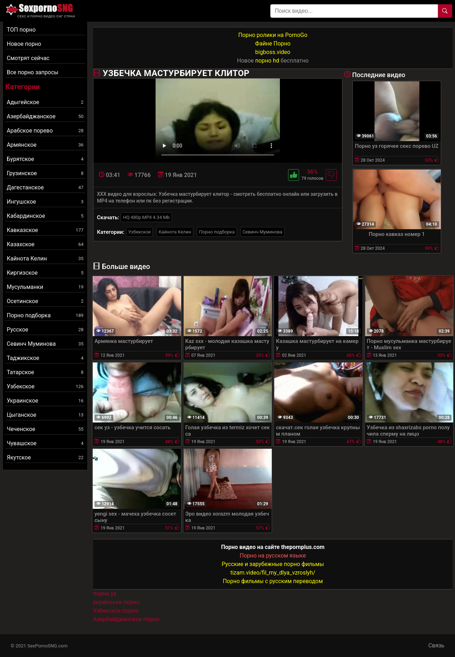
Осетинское (45, 301)
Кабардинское (45, 215)
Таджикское (45, 358)
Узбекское (45, 386)
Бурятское (45, 159)
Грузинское (45, 173)
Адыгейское (45, 102)
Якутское (45, 457)
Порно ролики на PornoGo (273, 35)
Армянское (45, 144)
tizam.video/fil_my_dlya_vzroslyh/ (272, 572)
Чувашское (45, 443)
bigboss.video (273, 52)
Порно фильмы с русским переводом (273, 581)
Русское (45, 329)
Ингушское (45, 201)
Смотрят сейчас (28, 58)
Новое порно (24, 44)
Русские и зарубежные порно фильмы (273, 564)
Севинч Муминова (45, 343)
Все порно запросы (32, 72)
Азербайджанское (45, 116)
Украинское (45, 400)
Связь (436, 645)
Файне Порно (273, 43)
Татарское (45, 372)
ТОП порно (21, 29)
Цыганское (45, 414)
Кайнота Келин (45, 258)
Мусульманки (45, 287)
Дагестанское (45, 187)
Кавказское (45, 230)
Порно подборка (45, 315)
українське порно (116, 602)
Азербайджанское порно (126, 619)
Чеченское (45, 429)
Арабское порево (45, 130)
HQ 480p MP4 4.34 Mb (146, 217)
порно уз (104, 593)
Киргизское (45, 272)
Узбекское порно (116, 610)
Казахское (45, 244)
